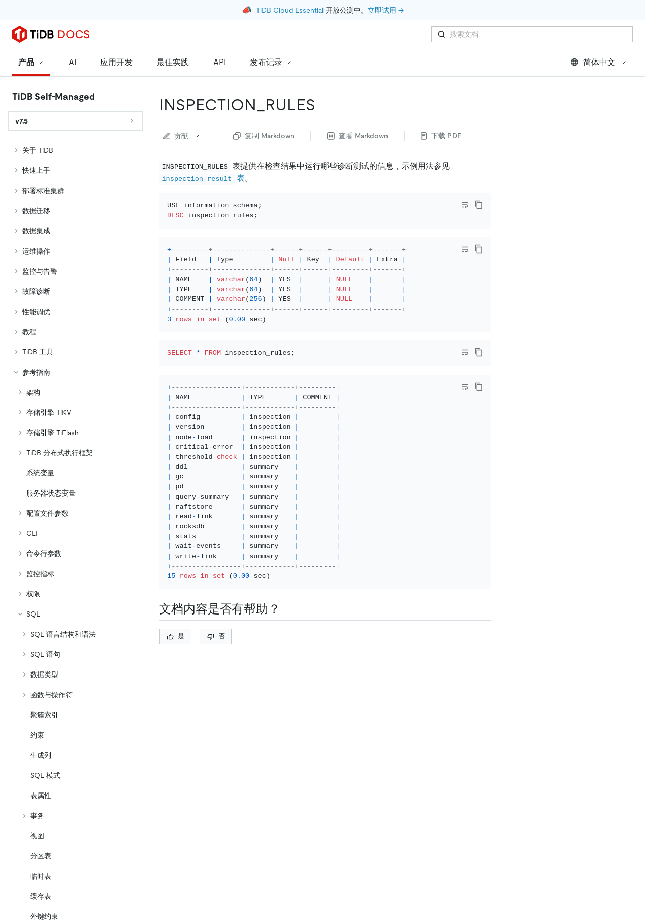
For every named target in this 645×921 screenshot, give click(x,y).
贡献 (182, 107)
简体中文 (598, 34)
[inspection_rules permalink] (323, 77)
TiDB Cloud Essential (290, 10)
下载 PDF (441, 107)
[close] (625, 863)
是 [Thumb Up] (175, 662)
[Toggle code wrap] (465, 176)
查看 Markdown (357, 107)
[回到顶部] (623, 829)
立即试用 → (386, 10)
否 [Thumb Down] (216, 662)
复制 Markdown (263, 107)
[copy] (479, 176)
